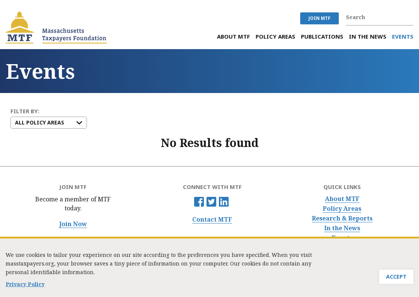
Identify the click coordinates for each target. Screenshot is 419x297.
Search (409, 17)
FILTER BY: (24, 111)
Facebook (199, 202)
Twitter (211, 202)
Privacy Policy (25, 286)
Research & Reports (342, 218)
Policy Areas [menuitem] (275, 36)
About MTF (342, 199)
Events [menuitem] (402, 36)
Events (342, 238)
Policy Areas (342, 209)
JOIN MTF (319, 18)
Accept (396, 278)
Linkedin (223, 202)
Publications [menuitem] (322, 36)
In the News (342, 228)
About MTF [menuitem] (233, 36)
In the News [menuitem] (367, 36)
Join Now (73, 224)
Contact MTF (212, 220)
